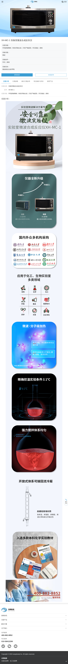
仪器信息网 (4, 661)
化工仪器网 (13, 661)
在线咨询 (51, 75)
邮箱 (15, 646)
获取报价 (17, 75)
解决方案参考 (26, 81)
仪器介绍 (6, 81)
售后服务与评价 (39, 81)
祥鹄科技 (34, 2)
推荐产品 (50, 81)
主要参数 (15, 81)
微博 (3, 646)
